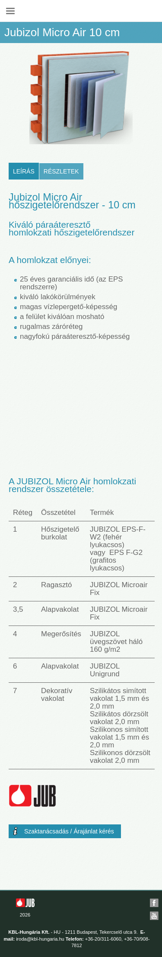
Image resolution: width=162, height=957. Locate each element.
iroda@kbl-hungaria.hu (40, 939)
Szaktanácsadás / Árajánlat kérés (69, 831)
